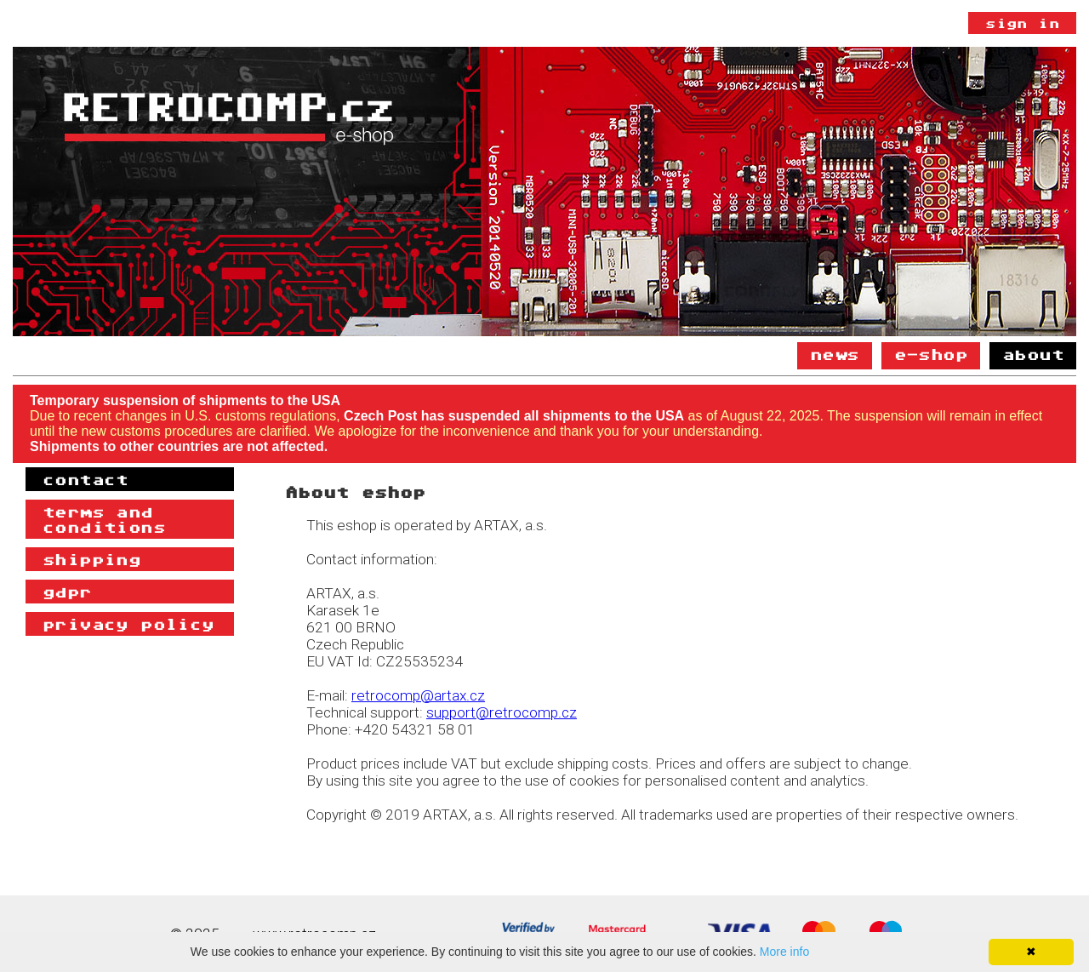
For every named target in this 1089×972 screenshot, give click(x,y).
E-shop (930, 354)
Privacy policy (128, 624)
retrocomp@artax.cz (418, 695)
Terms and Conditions (104, 519)
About (1032, 354)
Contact (85, 479)
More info (784, 951)
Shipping (91, 559)
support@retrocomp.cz (501, 712)
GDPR (67, 591)
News (834, 354)
